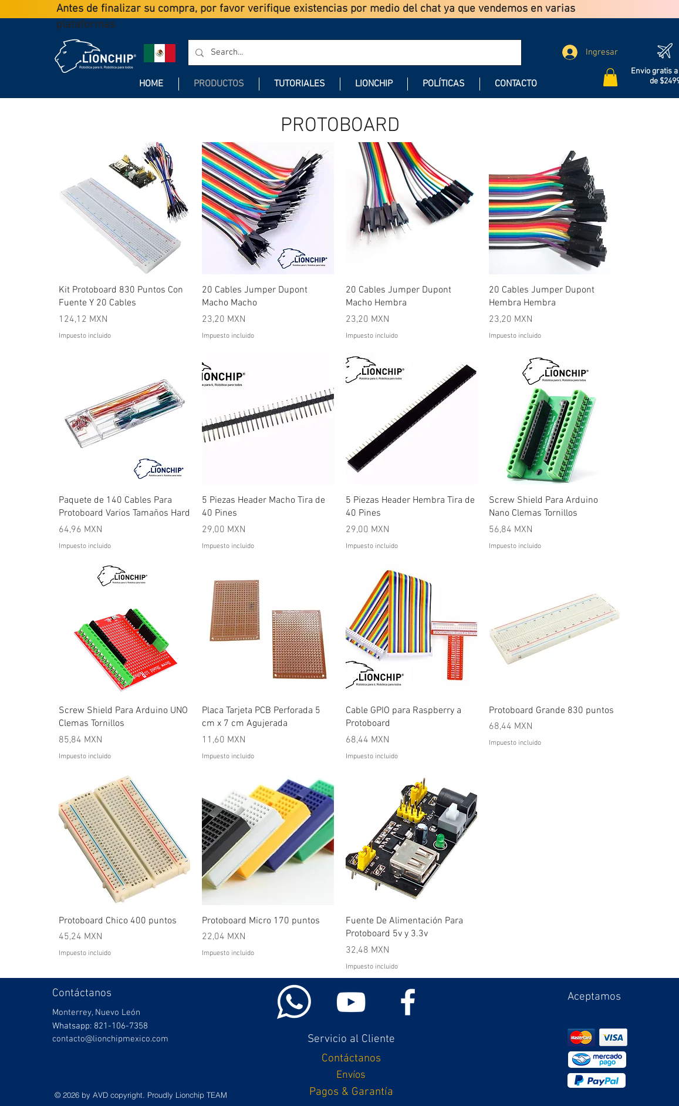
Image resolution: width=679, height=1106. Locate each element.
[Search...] (353, 52)
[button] (610, 77)
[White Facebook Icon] (407, 1002)
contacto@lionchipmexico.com (110, 1039)
